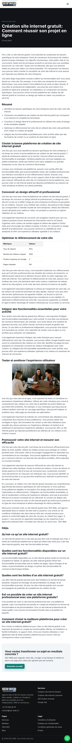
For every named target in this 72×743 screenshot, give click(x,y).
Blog (3, 730)
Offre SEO (6, 727)
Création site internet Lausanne (50, 695)
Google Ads (42, 702)
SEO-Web (62, 522)
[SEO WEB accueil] (9, 4)
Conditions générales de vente (50, 727)
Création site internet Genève (49, 692)
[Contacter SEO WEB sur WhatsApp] (67, 738)
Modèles (5, 723)
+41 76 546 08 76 (9, 707)
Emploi (40, 730)
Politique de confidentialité (48, 723)
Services (5, 720)
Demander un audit (15, 666)
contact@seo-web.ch (10, 710)
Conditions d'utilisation (47, 720)
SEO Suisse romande (46, 699)
